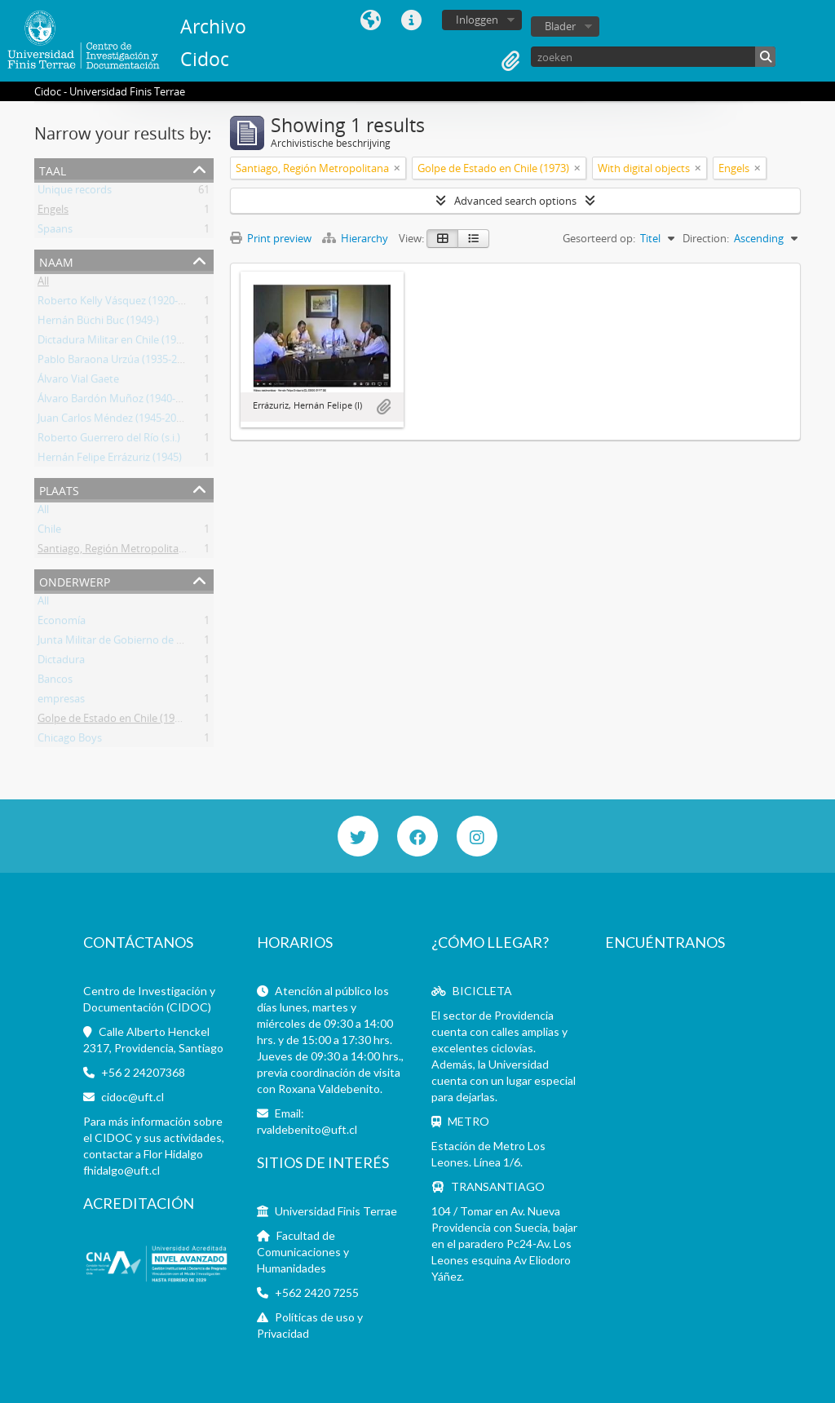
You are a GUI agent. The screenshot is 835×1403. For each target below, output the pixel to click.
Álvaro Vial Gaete (78, 381)
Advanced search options (515, 200)
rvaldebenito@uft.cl (307, 1129)
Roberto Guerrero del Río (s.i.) (109, 440)
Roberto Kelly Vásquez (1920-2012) (121, 303)
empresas (61, 701)
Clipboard (510, 61)
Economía (62, 623)
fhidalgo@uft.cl (121, 1170)
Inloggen (477, 19)
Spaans (55, 231)
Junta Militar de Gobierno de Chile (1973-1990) (148, 642)
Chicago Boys (70, 740)
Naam (56, 261)
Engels (53, 212)
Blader (560, 26)
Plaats (59, 489)
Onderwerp (74, 580)
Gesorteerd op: (599, 238)
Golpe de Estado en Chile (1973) (113, 721)
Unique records (75, 192)
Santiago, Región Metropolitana (114, 551)
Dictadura (61, 662)
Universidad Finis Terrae (336, 1211)
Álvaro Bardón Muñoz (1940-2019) (119, 401)
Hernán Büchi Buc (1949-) (98, 323)
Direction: (706, 238)
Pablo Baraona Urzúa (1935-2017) (117, 362)
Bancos (55, 682)
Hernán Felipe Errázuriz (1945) (110, 460)
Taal (371, 20)
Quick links (411, 20)
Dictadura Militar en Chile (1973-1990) (127, 342)
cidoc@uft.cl (132, 1097)
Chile (49, 531)
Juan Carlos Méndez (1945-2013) (114, 421)
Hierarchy (356, 238)
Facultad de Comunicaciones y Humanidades (303, 1251)
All (43, 284)
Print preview (270, 238)
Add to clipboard (383, 407)
